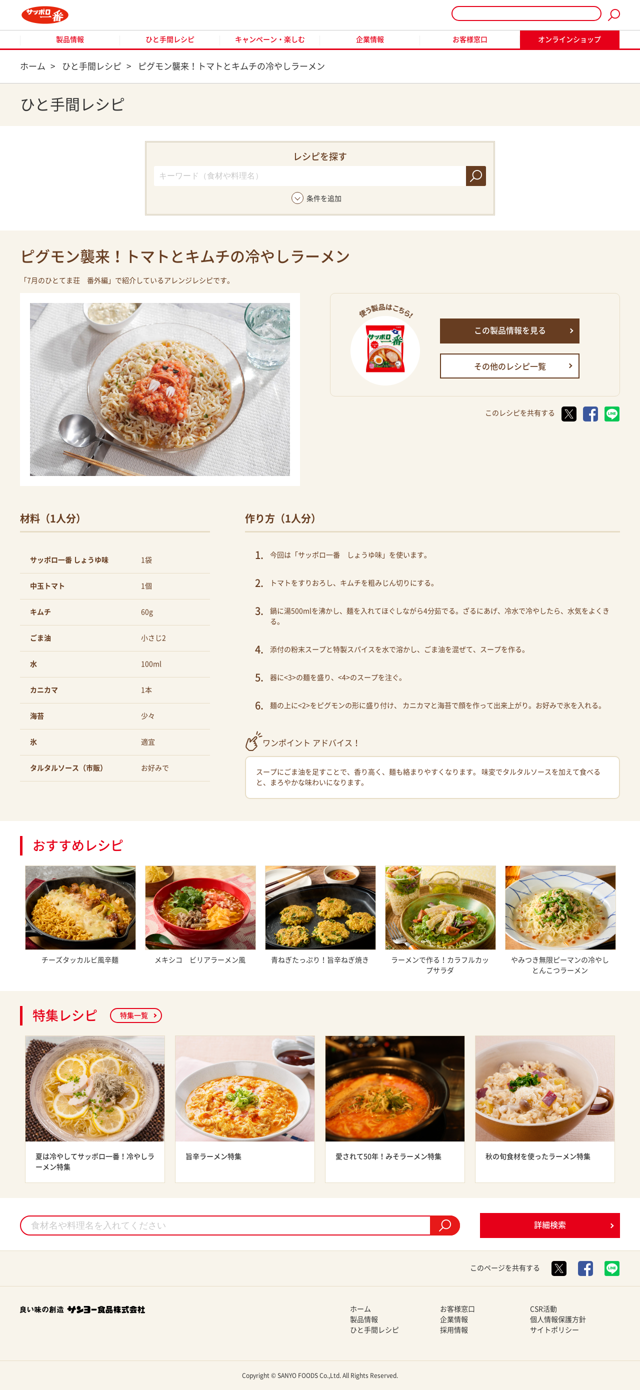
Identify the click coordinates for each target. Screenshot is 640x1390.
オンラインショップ (569, 39)
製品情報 (70, 39)
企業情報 (370, 39)
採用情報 (454, 1330)
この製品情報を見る (510, 330)
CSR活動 (543, 1309)
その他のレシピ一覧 (510, 366)
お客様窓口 (470, 39)
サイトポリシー (554, 1330)
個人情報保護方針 (558, 1319)
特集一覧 (134, 1015)
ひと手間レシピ (170, 39)
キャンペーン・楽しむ (270, 39)
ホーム (360, 1309)
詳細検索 (550, 1225)
